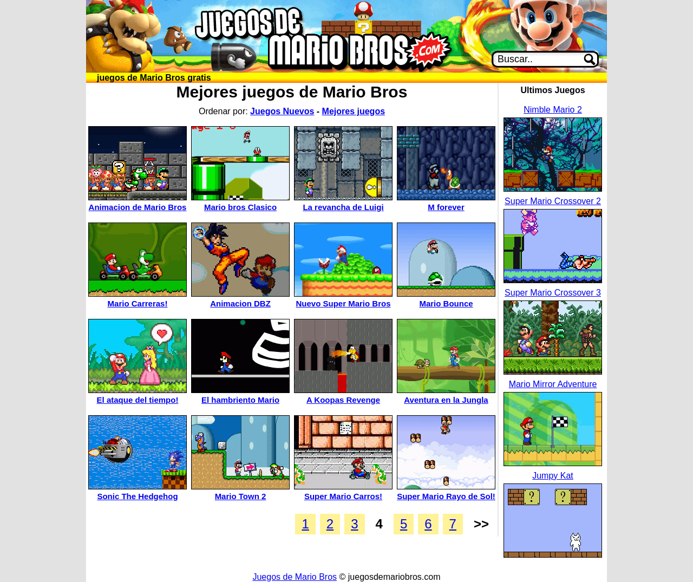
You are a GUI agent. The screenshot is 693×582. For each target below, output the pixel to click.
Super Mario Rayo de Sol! (446, 496)
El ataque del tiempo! (138, 399)
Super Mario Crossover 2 (553, 201)
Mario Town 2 (240, 496)
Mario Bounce (446, 303)
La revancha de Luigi (343, 207)
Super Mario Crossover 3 (553, 292)
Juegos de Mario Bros (294, 576)
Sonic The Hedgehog (137, 496)
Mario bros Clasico (240, 207)
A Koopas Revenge (343, 399)
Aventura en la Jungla (446, 399)
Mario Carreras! (138, 303)
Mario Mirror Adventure (553, 384)
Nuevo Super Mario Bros (343, 303)
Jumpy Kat (552, 475)
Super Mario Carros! (343, 496)
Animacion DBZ (240, 303)
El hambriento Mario (240, 399)
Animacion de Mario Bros (138, 207)
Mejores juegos (353, 111)
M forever (446, 207)
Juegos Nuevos (282, 111)
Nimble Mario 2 (553, 109)
